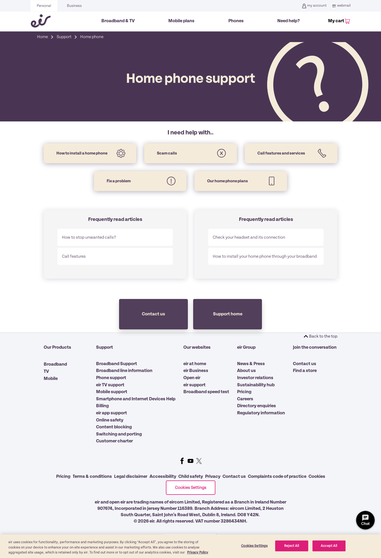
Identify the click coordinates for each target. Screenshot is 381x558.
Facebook (182, 461)
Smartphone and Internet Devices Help (135, 399)
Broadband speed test (206, 391)
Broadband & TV (118, 21)
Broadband (55, 364)
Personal (44, 6)
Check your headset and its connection (249, 237)
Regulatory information (261, 413)
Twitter (199, 461)
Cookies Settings (190, 488)
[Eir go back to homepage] (40, 21)
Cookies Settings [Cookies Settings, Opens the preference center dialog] (254, 545)
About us (246, 370)
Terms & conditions (92, 476)
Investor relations (255, 377)
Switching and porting (119, 434)
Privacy (212, 476)
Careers (245, 399)
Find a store (305, 370)
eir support (194, 385)
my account (313, 6)
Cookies (317, 476)
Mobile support (111, 391)
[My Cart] (338, 21)
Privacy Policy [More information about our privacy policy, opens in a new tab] (197, 552)
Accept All (329, 545)
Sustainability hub (256, 385)
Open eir (191, 377)
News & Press (251, 363)
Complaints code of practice (277, 476)
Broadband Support (116, 363)
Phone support (111, 377)
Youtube (190, 461)
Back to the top (323, 336)
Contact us (304, 363)
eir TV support (110, 385)
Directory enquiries (256, 405)
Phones (236, 21)
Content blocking (114, 427)
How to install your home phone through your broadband (265, 256)
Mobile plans (181, 21)
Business (74, 6)
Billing (102, 405)
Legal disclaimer (130, 476)
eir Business (195, 370)
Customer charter (114, 441)
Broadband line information (124, 370)
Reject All (291, 545)
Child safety (190, 476)
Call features (74, 256)
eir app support (111, 413)
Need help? (288, 21)
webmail (341, 6)
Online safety (109, 420)
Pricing (244, 391)
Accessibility (162, 476)
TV (46, 371)
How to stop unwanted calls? (89, 237)
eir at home (194, 363)
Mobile (51, 378)
